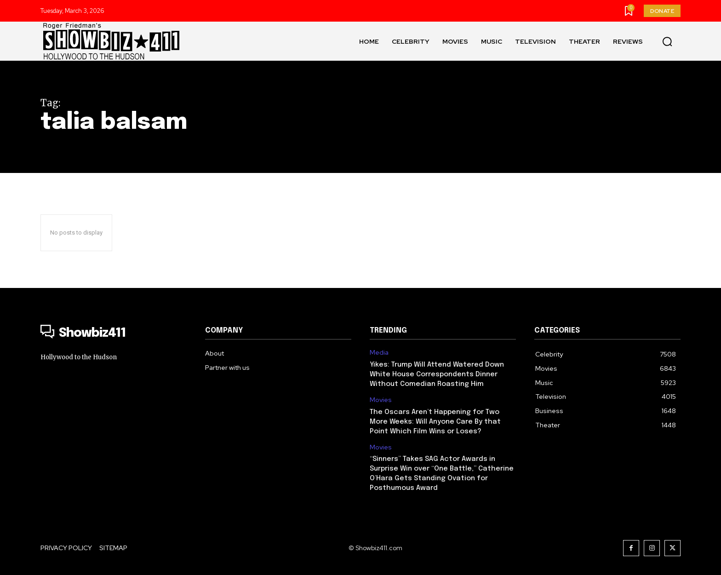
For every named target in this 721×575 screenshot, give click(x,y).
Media (379, 352)
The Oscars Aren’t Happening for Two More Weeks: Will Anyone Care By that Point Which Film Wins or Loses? (435, 421)
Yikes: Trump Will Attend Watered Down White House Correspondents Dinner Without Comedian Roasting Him (437, 374)
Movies (381, 400)
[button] (667, 41)
